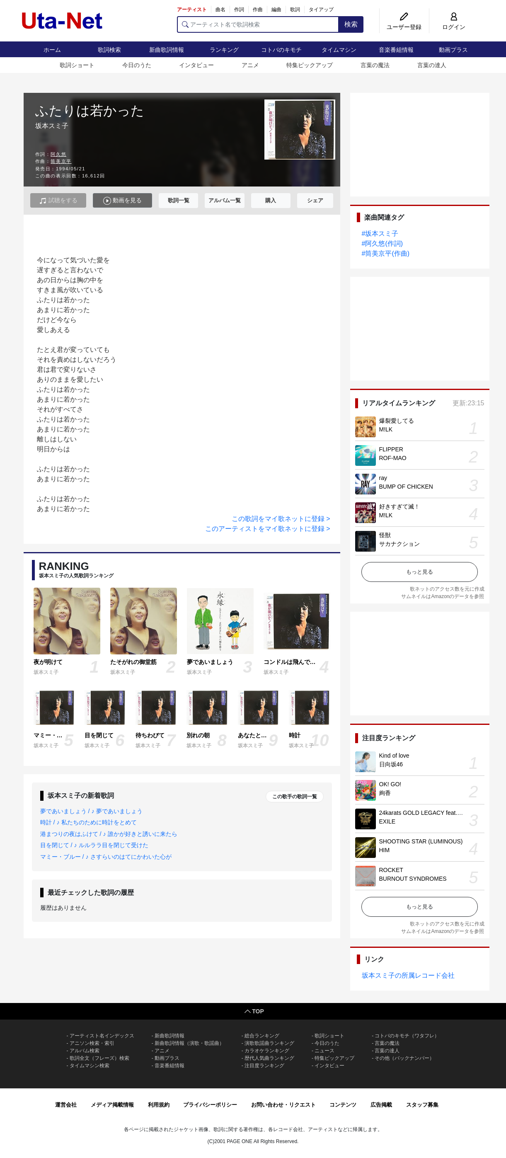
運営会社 (66, 1105)
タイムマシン (339, 49)
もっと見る (419, 572)
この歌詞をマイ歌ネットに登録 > (281, 518)
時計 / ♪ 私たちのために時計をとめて (88, 822)
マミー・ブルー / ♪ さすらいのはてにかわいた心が (106, 856)
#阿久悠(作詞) (382, 243)
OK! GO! (390, 784)
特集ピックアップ (309, 65)
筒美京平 (61, 161)
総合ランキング (262, 1036)
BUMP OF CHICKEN (406, 486)
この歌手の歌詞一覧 (294, 796)
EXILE (387, 821)
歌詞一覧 (178, 200)
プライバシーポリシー (210, 1105)
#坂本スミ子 (380, 233)
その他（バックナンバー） (404, 1058)
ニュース (324, 1051)
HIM (384, 850)
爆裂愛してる (396, 420)
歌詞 (295, 9)
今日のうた (136, 65)
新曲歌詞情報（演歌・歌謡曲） (189, 1043)
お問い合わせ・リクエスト (283, 1105)
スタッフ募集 (422, 1105)
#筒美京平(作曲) (386, 253)
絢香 (385, 793)
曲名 (220, 9)
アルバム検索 (84, 1051)
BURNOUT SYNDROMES (413, 878)
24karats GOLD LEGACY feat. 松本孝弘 (430, 812)
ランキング (224, 49)
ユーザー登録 (404, 27)
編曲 (276, 9)
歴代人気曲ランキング (269, 1058)
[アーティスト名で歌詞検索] (258, 24)
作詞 (239, 9)
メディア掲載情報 (112, 1105)
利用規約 (158, 1105)
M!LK (386, 429)
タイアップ (321, 9)
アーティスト (192, 9)
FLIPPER (391, 449)
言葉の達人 (431, 65)
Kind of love (394, 755)
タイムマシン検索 (89, 1065)
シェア (315, 200)
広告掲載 (381, 1105)
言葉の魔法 (375, 65)
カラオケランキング (267, 1051)
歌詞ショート (77, 65)
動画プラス (453, 49)
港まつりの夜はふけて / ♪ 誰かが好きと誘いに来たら (108, 834)
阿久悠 (58, 154)
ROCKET (391, 870)
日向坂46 (391, 764)
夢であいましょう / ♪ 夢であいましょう (91, 811)
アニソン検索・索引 (92, 1043)
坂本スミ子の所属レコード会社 (408, 975)
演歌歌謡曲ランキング (269, 1043)
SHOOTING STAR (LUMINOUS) (421, 841)
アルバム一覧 (224, 200)
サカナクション (399, 543)
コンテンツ (342, 1105)
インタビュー (196, 65)
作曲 (258, 9)
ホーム (52, 49)
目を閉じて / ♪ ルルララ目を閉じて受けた (94, 845)
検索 (351, 24)
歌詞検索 (109, 49)
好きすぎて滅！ (399, 506)
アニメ (250, 65)
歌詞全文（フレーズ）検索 (99, 1058)
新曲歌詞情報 (166, 49)
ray (383, 478)
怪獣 (385, 535)
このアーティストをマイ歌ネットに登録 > (267, 528)
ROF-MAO (393, 458)
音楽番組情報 (396, 49)
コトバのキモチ (281, 49)
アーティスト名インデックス (102, 1036)
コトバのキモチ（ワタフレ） (407, 1036)
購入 (270, 200)
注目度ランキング (264, 1065)
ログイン (453, 27)
